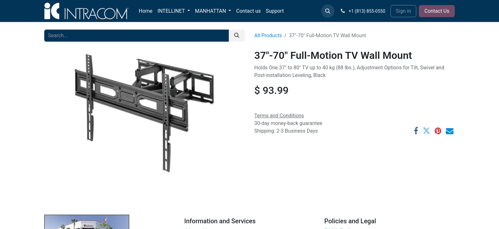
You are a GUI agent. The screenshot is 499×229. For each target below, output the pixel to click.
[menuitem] (145, 11)
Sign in (403, 11)
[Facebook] (416, 131)
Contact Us (436, 11)
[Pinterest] (438, 131)
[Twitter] (426, 131)
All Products (268, 35)
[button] (327, 11)
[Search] (237, 36)
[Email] (449, 131)
